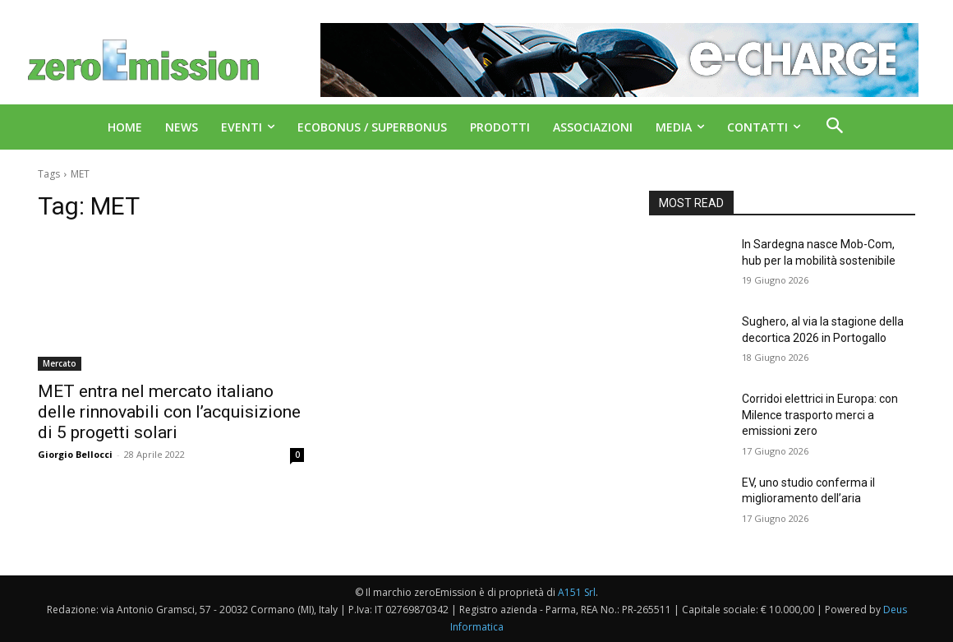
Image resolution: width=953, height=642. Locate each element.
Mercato (59, 363)
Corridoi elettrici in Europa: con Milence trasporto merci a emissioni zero (820, 414)
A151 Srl (577, 592)
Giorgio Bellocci (75, 454)
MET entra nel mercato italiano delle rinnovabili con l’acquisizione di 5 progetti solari (169, 411)
